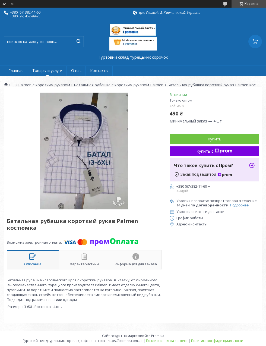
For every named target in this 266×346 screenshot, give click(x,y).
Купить (214, 138)
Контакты (99, 70)
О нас (76, 70)
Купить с (214, 151)
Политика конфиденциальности (217, 340)
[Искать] (78, 41)
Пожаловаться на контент (167, 340)
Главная (16, 70)
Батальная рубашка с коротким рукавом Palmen (118, 85)
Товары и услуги (47, 70)
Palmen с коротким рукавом (44, 85)
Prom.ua (157, 336)
